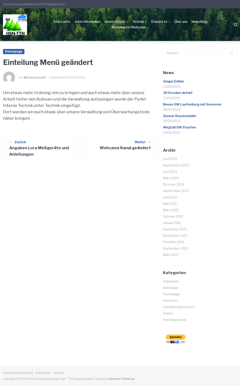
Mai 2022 (170, 204)
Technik (138, 22)
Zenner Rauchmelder (179, 116)
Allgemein (171, 281)
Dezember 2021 (175, 229)
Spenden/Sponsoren (179, 307)
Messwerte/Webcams (129, 27)
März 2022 (171, 210)
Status (168, 313)
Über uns (181, 22)
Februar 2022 (173, 216)
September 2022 (176, 191)
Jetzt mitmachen (87, 22)
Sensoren (170, 300)
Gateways (170, 288)
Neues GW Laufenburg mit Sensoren (192, 104)
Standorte (159, 22)
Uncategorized (174, 320)
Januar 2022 (172, 223)
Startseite (62, 22)
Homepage (13, 51)
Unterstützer (115, 22)
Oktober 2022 (173, 184)
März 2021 (171, 255)
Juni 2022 (170, 197)
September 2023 (176, 165)
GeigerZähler (173, 81)
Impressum (43, 372)
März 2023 (171, 178)
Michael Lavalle (35, 77)
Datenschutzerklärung (18, 372)
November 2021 (175, 236)
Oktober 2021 (173, 242)
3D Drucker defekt (178, 93)
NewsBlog (199, 22)
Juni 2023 (170, 172)
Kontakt (58, 372)
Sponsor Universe (122, 378)
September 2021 (175, 248)
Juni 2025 (170, 159)
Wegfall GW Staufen (179, 127)
